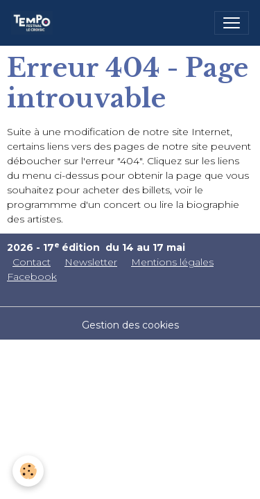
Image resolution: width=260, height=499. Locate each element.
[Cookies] (28, 471)
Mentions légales (172, 262)
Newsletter (90, 262)
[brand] (34, 23)
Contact (31, 262)
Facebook (32, 276)
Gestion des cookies (130, 325)
